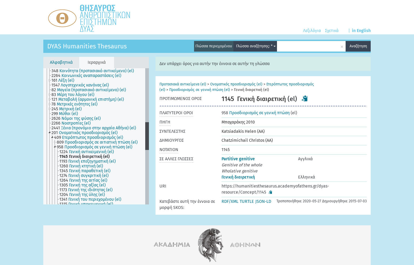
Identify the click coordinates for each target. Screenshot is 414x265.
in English (361, 30)
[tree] (96, 136)
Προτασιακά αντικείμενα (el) (182, 84)
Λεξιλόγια (312, 30)
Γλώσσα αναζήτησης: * (256, 46)
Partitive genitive (238, 158)
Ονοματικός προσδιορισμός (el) (236, 84)
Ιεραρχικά (97, 62)
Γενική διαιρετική (238, 177)
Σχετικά (331, 30)
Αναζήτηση (358, 46)
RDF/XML (230, 201)
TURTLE (247, 201)
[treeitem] (95, 70)
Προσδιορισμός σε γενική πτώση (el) (199, 90)
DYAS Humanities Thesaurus (87, 46)
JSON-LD (263, 201)
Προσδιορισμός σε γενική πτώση (256, 112)
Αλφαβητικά (61, 62)
